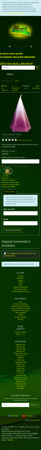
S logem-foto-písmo (20, 353)
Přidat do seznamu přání (10, 182)
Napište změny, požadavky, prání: (13, 157)
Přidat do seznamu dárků (10, 184)
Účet (20, 285)
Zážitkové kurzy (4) (20, 377)
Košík (20, 283)
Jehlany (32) (20, 364)
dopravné (36, 420)
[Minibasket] (31, 47)
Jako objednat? (20, 313)
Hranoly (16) (20, 366)
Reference (20, 278)
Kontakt (20, 276)
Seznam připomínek (20, 287)
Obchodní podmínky (20, 304)
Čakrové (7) (20, 386)
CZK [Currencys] (16, 46)
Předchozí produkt (15, 88)
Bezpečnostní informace (20, 306)
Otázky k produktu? (9, 187)
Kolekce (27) (20, 355)
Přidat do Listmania (8, 180)
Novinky (20, 319)
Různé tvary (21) (20, 379)
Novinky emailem (20, 317)
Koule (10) (20, 373)
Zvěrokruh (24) (20, 349)
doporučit (5, 178)
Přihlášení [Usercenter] (24, 46)
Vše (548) (20, 388)
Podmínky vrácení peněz (20, 310)
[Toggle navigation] (4, 74)
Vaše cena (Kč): (9, 209)
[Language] (10, 46)
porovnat (5, 176)
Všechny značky (20, 332)
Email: (5, 219)
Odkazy (20, 280)
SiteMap (10, 440)
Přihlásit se (34, 405)
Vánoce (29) (20, 347)
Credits (20, 315)
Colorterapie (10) (20, 384)
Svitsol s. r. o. (20, 334)
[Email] (15, 405)
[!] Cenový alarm (9, 191)
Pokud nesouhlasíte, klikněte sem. (14, 13)
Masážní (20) (20, 382)
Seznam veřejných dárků (20, 291)
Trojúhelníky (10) (20, 362)
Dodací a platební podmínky (20, 308)
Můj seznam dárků (20, 289)
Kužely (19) (20, 369)
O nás (20, 302)
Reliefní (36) (20, 371)
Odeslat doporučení (13, 230)
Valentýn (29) (20, 345)
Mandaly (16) (20, 351)
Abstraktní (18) (20, 375)
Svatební (21, 358)
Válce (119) (20, 360)
